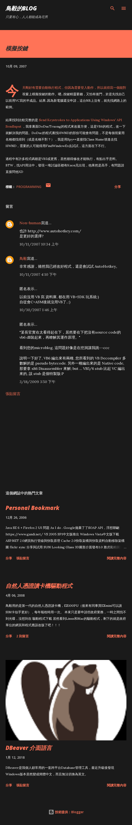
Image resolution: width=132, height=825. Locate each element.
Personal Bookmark (32, 508)
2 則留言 (22, 636)
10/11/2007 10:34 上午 (39, 244)
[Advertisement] (66, 443)
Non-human (30, 223)
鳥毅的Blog (21, 8)
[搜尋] (112, 8)
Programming (28, 186)
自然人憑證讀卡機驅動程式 (39, 585)
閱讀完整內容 (116, 558)
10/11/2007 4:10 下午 (38, 274)
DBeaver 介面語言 (29, 747)
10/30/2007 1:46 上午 (38, 309)
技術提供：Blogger (66, 812)
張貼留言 (13, 393)
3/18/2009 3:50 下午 (37, 381)
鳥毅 (23, 258)
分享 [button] (117, 186)
